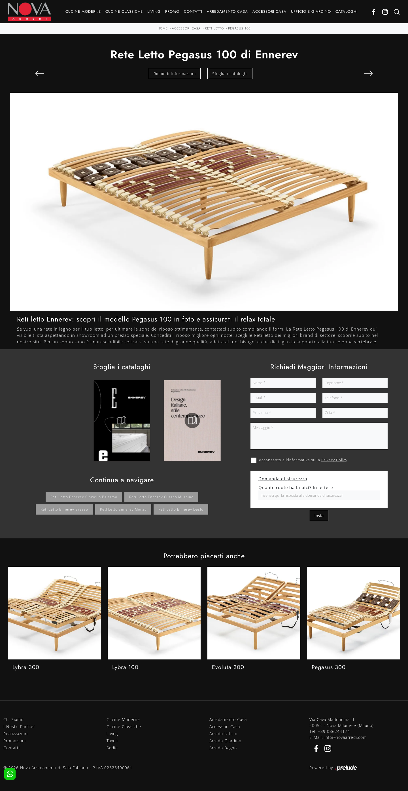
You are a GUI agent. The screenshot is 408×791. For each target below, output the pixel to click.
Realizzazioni (16, 733)
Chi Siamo (13, 719)
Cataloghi (346, 11)
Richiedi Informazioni (175, 73)
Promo (172, 11)
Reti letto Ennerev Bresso (64, 509)
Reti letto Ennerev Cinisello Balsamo (83, 496)
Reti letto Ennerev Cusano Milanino (161, 496)
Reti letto (214, 28)
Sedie (112, 747)
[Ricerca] (396, 11)
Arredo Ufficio (223, 733)
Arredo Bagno (223, 747)
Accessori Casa (269, 11)
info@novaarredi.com (345, 737)
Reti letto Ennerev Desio (180, 509)
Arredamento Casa (227, 11)
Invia (319, 515)
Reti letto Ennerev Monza (123, 509)
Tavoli (112, 740)
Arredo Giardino (225, 740)
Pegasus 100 (239, 28)
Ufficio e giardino (311, 11)
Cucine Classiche (124, 11)
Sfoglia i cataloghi (230, 73)
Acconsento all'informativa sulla (303, 459)
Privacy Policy (334, 459)
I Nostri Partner (19, 726)
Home (163, 28)
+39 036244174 (334, 731)
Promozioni (14, 740)
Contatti (193, 11)
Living (154, 11)
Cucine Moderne (83, 11)
